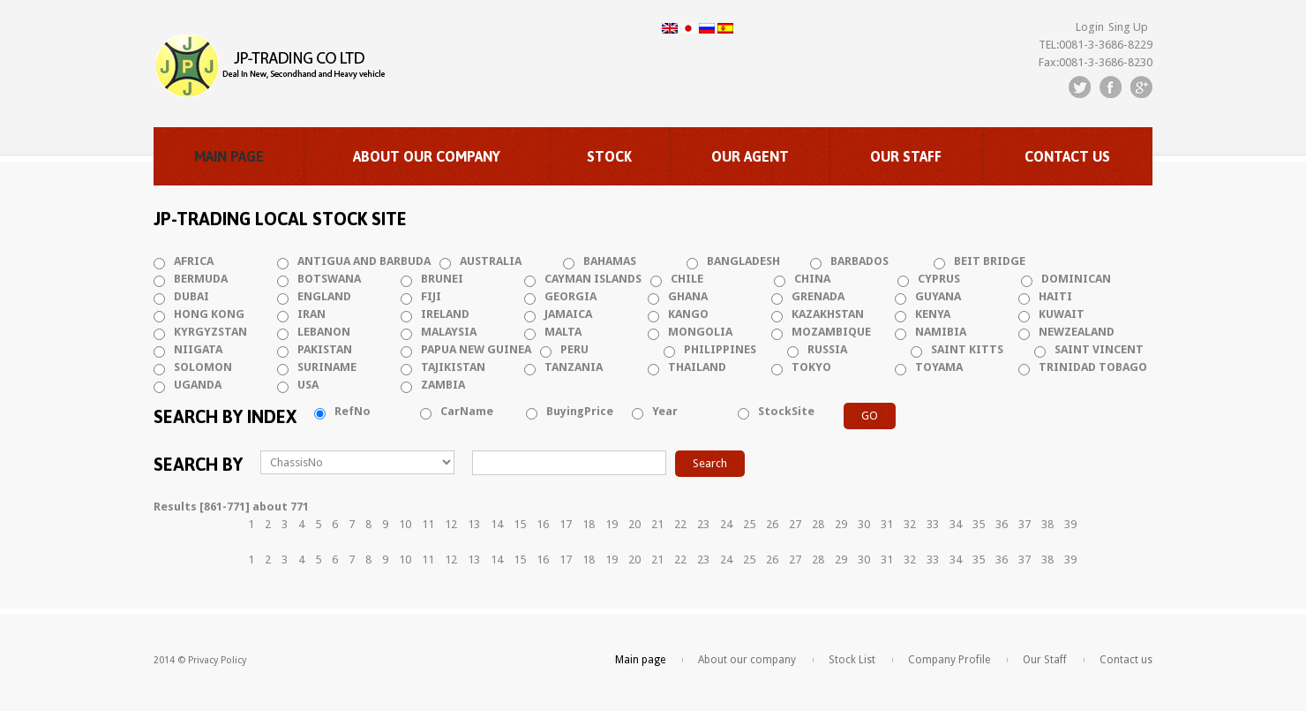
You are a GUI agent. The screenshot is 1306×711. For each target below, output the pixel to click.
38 (1047, 524)
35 (978, 524)
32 (910, 524)
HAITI (1055, 296)
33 (933, 524)
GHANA (688, 296)
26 (772, 524)
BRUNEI (442, 278)
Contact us (1067, 156)
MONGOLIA (700, 331)
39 (1070, 524)
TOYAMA (939, 367)
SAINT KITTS (967, 349)
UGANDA (197, 384)
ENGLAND (324, 296)
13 (474, 524)
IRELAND (445, 314)
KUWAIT (1062, 314)
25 (749, 524)
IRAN (311, 314)
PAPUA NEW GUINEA (476, 349)
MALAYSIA (449, 331)
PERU (574, 349)
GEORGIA (570, 296)
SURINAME (327, 367)
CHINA (812, 278)
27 (795, 524)
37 (1024, 524)
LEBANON (323, 331)
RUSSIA (827, 349)
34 (955, 524)
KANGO (688, 314)
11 (428, 524)
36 (1001, 524)
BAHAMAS (609, 261)
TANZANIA (573, 367)
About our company (426, 156)
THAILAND (697, 367)
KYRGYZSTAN (210, 331)
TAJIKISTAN (453, 367)
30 (864, 524)
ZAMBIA (443, 384)
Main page (229, 156)
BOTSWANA (329, 278)
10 (405, 524)
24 (726, 524)
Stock (609, 156)
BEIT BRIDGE (989, 261)
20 (634, 524)
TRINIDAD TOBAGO (1093, 367)
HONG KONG (209, 314)
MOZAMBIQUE (831, 331)
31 (887, 524)
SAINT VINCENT (1099, 349)
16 (543, 524)
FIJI (431, 296)
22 (680, 524)
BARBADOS (859, 261)
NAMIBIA (940, 331)
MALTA (563, 331)
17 (565, 524)
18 (588, 524)
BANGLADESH (743, 261)
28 (818, 524)
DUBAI (191, 296)
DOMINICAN (1076, 278)
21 (657, 524)
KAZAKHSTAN (828, 314)
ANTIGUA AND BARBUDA (364, 261)
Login (1090, 27)
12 (451, 524)
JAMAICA (568, 314)
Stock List (852, 660)
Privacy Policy (217, 660)
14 (497, 524)
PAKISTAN (324, 349)
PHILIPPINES (720, 349)
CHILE (687, 278)
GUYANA (938, 296)
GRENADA (818, 296)
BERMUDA (201, 278)
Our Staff (906, 156)
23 (703, 524)
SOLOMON (203, 367)
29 (841, 524)
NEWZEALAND (1077, 331)
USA (308, 384)
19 (611, 524)
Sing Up (1128, 27)
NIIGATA (198, 349)
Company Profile (949, 660)
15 (520, 524)
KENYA (932, 314)
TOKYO (811, 367)
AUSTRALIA (491, 261)
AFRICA (194, 261)
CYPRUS (939, 278)
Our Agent (750, 156)
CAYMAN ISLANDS (593, 278)
